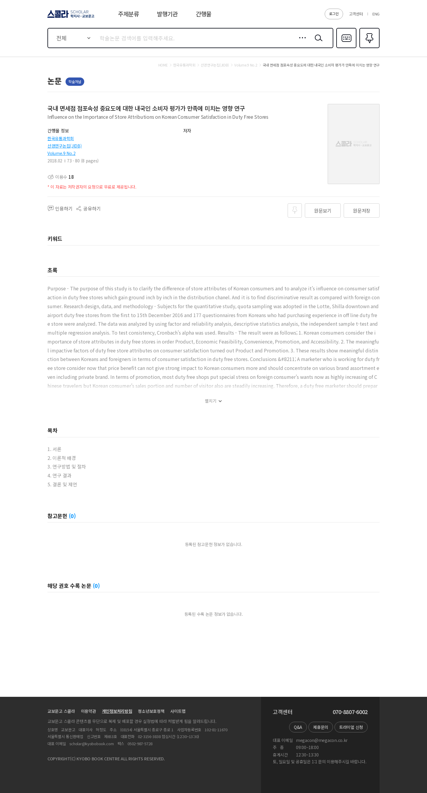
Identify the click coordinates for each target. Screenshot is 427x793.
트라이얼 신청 (351, 727)
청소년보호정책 (151, 711)
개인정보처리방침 (117, 711)
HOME (163, 65)
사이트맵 (177, 711)
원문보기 (323, 210)
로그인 (334, 13)
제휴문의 (320, 727)
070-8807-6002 (350, 712)
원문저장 (361, 210)
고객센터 (356, 14)
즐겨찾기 (368, 47)
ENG (376, 14)
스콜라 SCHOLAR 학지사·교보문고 (70, 17)
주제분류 (128, 14)
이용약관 (88, 711)
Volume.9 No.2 (61, 153)
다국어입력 (346, 47)
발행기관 (167, 14)
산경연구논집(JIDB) (64, 146)
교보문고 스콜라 (61, 711)
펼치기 (210, 400)
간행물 (203, 14)
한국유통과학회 (60, 138)
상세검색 (301, 42)
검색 (317, 42)
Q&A (298, 727)
